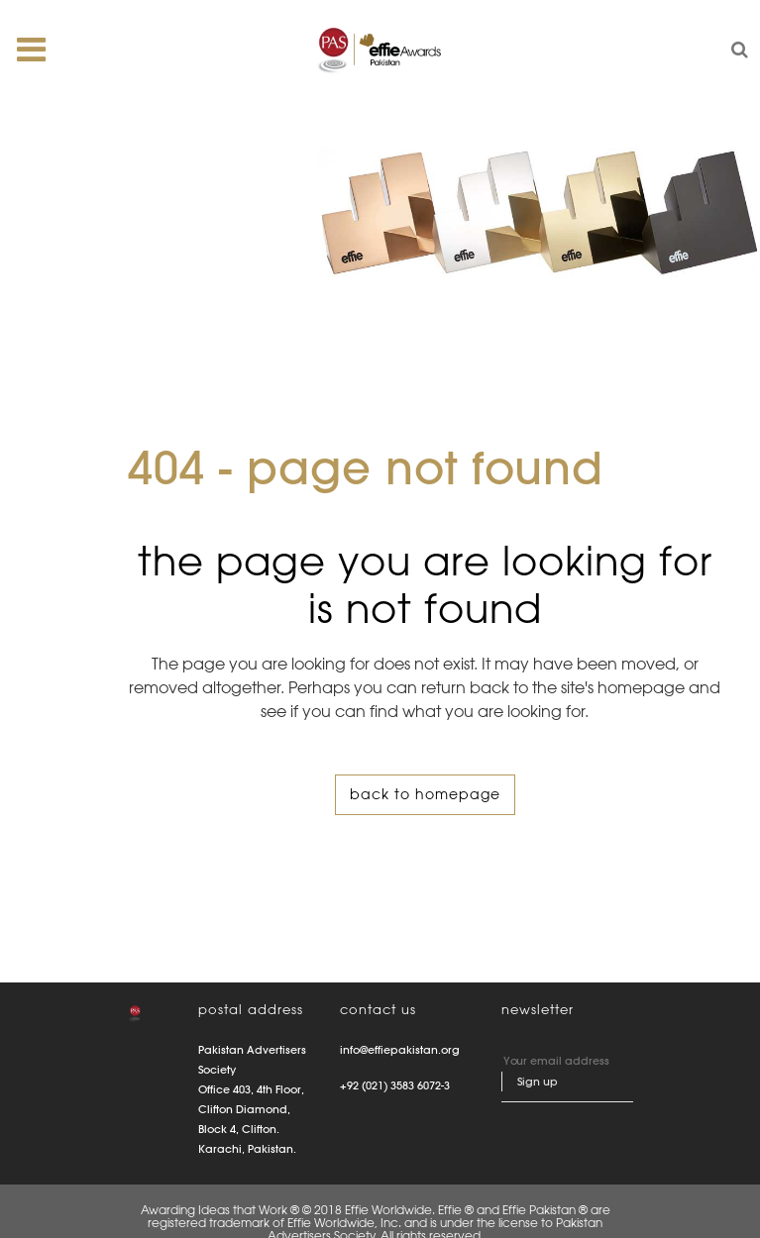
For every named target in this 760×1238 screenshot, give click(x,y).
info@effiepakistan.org (400, 1050)
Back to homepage (425, 794)
